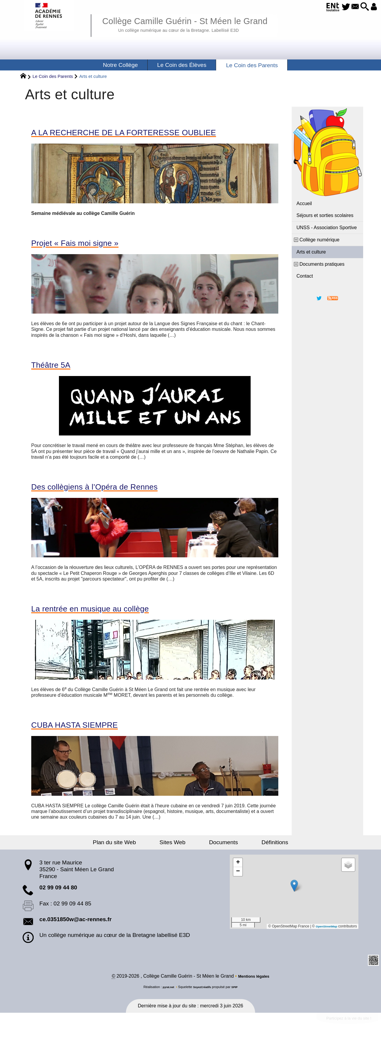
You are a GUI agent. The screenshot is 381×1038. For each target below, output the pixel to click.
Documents (218, 853)
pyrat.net (166, 998)
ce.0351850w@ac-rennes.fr (75, 930)
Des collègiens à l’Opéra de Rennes (108, 493)
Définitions (259, 853)
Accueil (304, 203)
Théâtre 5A (55, 369)
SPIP (238, 998)
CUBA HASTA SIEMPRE (84, 735)
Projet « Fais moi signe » (84, 246)
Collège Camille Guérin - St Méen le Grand (203, 24)
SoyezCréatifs (203, 998)
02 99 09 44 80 (58, 898)
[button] (360, 7)
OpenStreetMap (324, 937)
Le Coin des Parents (52, 76)
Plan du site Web (130, 853)
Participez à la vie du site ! (341, 1031)
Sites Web (178, 853)
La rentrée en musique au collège (103, 617)
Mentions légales (254, 987)
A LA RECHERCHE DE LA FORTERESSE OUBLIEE (144, 133)
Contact (304, 276)
